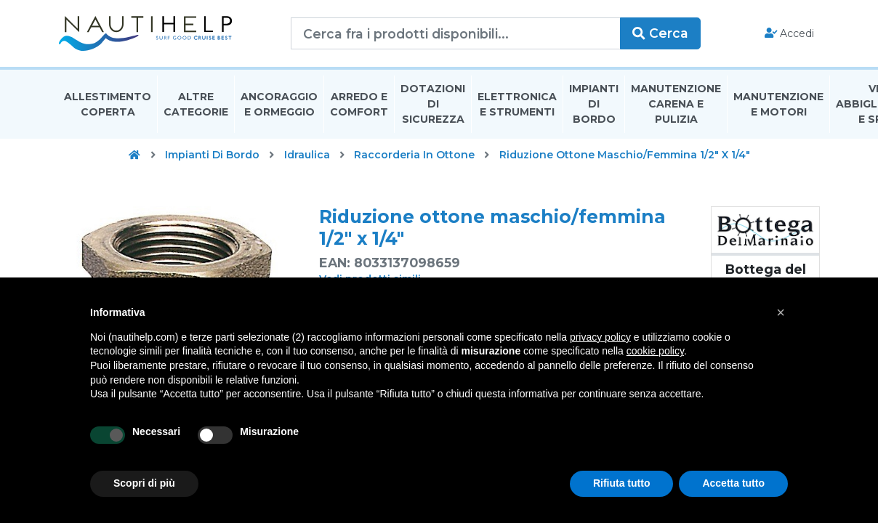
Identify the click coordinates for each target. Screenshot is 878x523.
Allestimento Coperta (107, 104)
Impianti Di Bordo (594, 104)
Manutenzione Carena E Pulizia (676, 104)
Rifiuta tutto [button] (622, 483)
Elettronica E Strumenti (517, 104)
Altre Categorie (196, 104)
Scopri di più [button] (144, 483)
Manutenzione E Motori (778, 104)
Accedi (790, 33)
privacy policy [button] (600, 337)
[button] (780, 312)
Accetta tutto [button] (733, 483)
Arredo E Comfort (359, 104)
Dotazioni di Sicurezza (432, 104)
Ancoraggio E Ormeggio (279, 104)
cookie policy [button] (655, 351)
